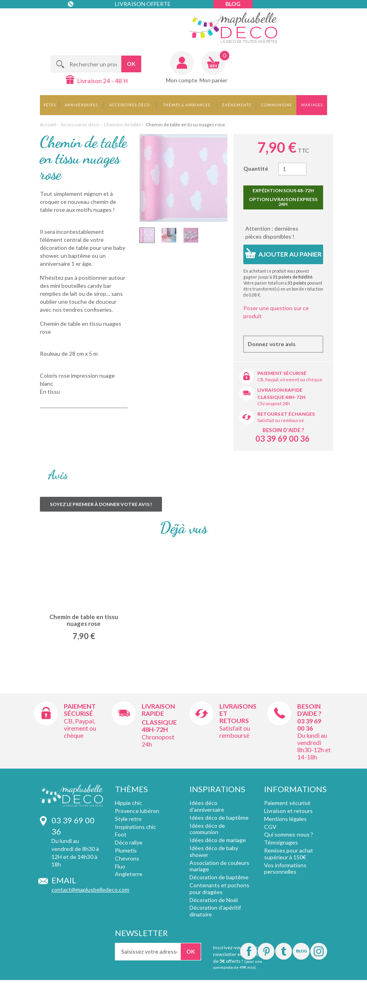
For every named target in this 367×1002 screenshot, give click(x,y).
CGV (270, 826)
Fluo (120, 866)
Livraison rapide (279, 390)
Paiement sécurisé (281, 373)
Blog (233, 3)
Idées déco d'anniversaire (206, 806)
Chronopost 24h (273, 403)
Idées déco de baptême (219, 817)
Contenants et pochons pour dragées (219, 888)
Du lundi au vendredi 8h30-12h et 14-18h (314, 746)
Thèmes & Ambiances (186, 105)
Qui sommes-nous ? (288, 834)
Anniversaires (81, 105)
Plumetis (126, 850)
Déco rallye (128, 842)
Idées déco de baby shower (213, 851)
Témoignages (281, 842)
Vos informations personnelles (285, 868)
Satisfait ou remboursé (280, 420)
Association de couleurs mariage (219, 866)
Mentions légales (285, 818)
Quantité (255, 168)
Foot (120, 834)
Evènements (236, 105)
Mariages (312, 105)
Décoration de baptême (219, 877)
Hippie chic (128, 802)
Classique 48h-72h (281, 397)
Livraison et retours (288, 810)
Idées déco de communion (207, 829)
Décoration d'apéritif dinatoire (215, 911)
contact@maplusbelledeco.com (90, 889)
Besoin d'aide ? (283, 430)
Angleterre (128, 874)
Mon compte (181, 80)
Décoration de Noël (213, 899)
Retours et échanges (286, 414)
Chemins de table (122, 124)
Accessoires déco (129, 105)
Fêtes (49, 105)
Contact (84, 19)
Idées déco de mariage (217, 840)
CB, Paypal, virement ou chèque (289, 379)
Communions (276, 105)
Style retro (128, 818)
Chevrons (127, 858)
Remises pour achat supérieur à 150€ (288, 854)
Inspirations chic (135, 826)
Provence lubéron (137, 810)
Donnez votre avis (272, 344)
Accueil (48, 124)
